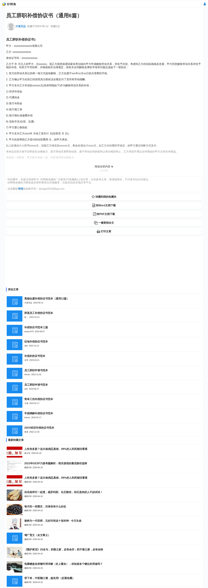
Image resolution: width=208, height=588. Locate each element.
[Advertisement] (104, 263)
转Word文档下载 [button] (104, 205)
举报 (20, 188)
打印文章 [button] (104, 231)
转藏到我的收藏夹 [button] (104, 196)
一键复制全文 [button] (104, 222)
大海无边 (16, 26)
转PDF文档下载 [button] (104, 214)
